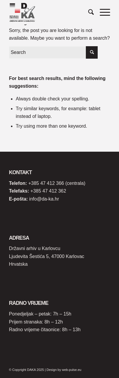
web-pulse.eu (71, 369)
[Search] (88, 12)
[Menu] (102, 12)
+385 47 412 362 (48, 190)
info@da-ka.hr (44, 198)
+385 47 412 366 (46, 183)
